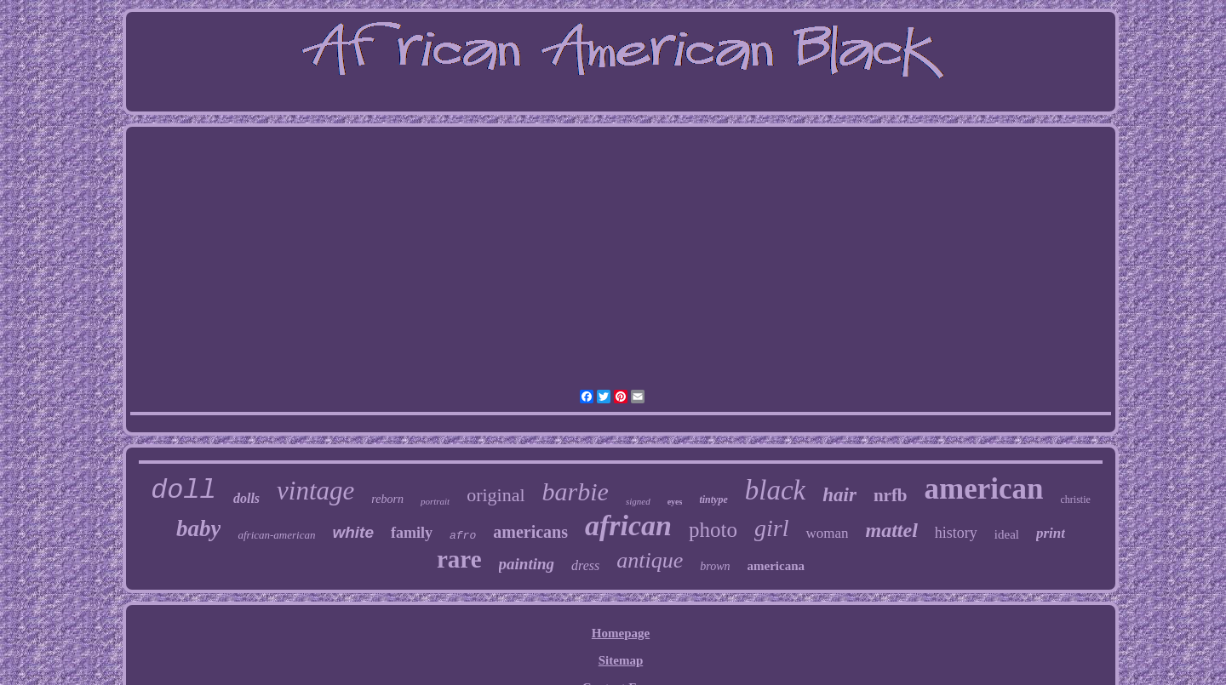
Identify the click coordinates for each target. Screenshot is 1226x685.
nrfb (891, 495)
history (956, 532)
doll (183, 490)
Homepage (621, 633)
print (1050, 533)
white (353, 532)
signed (638, 501)
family (412, 532)
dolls (246, 498)
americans (530, 531)
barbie (575, 491)
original (495, 494)
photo (713, 529)
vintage (315, 490)
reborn (387, 499)
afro (463, 535)
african (628, 525)
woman (826, 533)
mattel (891, 530)
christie (1076, 499)
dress (585, 565)
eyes (675, 501)
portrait (435, 501)
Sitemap (621, 660)
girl (771, 528)
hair (839, 494)
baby (198, 528)
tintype (713, 499)
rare (459, 559)
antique (649, 560)
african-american (276, 534)
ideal (1006, 534)
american (984, 488)
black (775, 490)
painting (526, 564)
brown (715, 566)
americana (776, 566)
